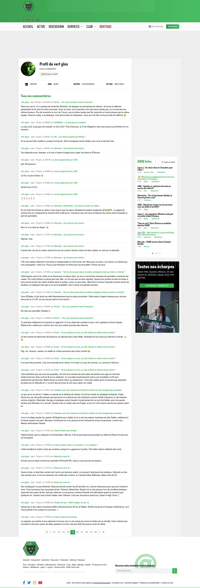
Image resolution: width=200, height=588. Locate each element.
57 (82, 532)
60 (96, 532)
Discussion (56, 17)
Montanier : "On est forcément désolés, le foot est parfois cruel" (155, 196)
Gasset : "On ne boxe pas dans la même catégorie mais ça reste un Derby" (89, 272)
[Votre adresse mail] (143, 570)
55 (73, 532)
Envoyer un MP (50, 74)
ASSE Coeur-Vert (72, 567)
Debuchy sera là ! (62, 457)
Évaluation (64, 560)
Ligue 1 (43, 567)
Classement (35, 560)
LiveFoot (64, 572)
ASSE (71, 572)
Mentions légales (131, 583)
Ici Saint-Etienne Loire (42, 572)
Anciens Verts (149, 172)
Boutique (106, 17)
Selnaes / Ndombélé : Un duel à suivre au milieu (76, 206)
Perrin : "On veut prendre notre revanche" (73, 102)
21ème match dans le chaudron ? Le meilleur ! (76, 445)
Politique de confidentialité (149, 583)
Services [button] (75, 17)
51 (54, 532)
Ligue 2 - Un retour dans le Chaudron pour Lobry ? (155, 168)
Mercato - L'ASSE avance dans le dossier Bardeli (154, 243)
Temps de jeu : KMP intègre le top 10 (71, 503)
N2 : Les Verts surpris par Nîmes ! (70, 137)
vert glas (25, 102)
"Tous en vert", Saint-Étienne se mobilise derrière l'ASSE (154, 224)
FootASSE (56, 572)
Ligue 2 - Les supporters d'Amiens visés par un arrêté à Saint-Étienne (155, 215)
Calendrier (45, 560)
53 (63, 532)
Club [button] (91, 17)
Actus (41, 17)
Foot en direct (80, 572)
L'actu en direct (168, 162)
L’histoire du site (167, 583)
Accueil (28, 17)
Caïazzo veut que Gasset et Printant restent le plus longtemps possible (88, 390)
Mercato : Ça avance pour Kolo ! (69, 148)
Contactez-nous (118, 583)
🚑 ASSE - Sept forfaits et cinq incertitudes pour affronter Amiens (156, 233)
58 (86, 532)
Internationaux (50, 565)
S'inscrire (172, 17)
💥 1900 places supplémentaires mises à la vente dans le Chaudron (156, 178)
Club (145, 228)
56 (77, 532)
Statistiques (34, 567)
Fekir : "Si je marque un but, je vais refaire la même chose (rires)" (85, 333)
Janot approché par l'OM (66, 160)
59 (91, 532)
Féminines (147, 200)
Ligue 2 (50, 567)
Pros (145, 191)
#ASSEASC (161, 172)
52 (59, 532)
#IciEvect (73, 560)
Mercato (147, 246)
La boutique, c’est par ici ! (156, 285)
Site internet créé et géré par (91, 583)
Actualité (26, 560)
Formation (31, 565)
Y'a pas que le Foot (99, 565)
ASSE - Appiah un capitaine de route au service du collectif (154, 187)
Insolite (88, 565)
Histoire (26, 567)
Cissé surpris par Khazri (65, 431)
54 (68, 532)
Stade (146, 182)
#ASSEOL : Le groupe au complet (70, 123)
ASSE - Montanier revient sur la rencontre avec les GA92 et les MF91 (155, 206)
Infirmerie (147, 237)
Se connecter (155, 17)
